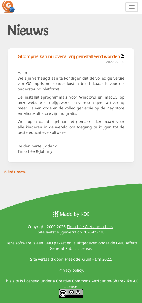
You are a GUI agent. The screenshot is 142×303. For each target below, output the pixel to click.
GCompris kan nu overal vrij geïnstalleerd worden (69, 56)
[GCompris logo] (11, 6)
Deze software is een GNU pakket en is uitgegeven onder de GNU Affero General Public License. (71, 245)
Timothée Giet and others (90, 226)
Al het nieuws (15, 171)
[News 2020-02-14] (122, 56)
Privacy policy (70, 270)
